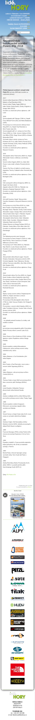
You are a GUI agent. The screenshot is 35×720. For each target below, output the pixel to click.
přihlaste (29, 487)
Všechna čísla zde (18, 517)
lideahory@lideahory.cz (20, 715)
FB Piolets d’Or (11, 474)
